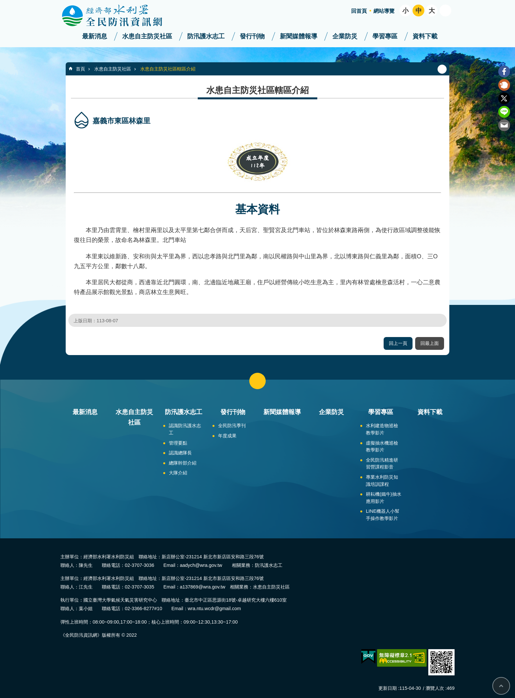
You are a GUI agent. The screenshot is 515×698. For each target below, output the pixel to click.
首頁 (80, 68)
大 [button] (432, 10)
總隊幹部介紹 (182, 463)
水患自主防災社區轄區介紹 (167, 68)
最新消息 (94, 36)
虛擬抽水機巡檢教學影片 (382, 446)
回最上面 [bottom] (501, 686)
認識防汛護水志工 (185, 429)
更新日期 (387, 688)
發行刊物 (252, 36)
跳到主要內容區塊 (3, 3)
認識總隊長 (180, 452)
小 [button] (405, 10)
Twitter (504, 98)
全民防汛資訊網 (117, 16)
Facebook (504, 71)
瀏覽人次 (435, 688)
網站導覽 (383, 11)
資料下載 (425, 36)
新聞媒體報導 (298, 36)
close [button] (257, 381)
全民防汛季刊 (232, 425)
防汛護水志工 (206, 36)
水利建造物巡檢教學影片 (382, 429)
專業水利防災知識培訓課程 (382, 480)
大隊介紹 (178, 472)
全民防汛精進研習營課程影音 (382, 463)
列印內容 (442, 69)
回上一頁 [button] (398, 343)
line (504, 112)
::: (2, 3)
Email (504, 125)
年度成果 (227, 435)
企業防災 (344, 36)
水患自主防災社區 (147, 36)
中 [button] (418, 10)
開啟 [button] (445, 10)
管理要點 (178, 443)
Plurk (504, 85)
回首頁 (359, 11)
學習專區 (384, 36)
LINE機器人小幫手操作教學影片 (382, 515)
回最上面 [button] (429, 343)
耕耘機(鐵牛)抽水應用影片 (383, 497)
